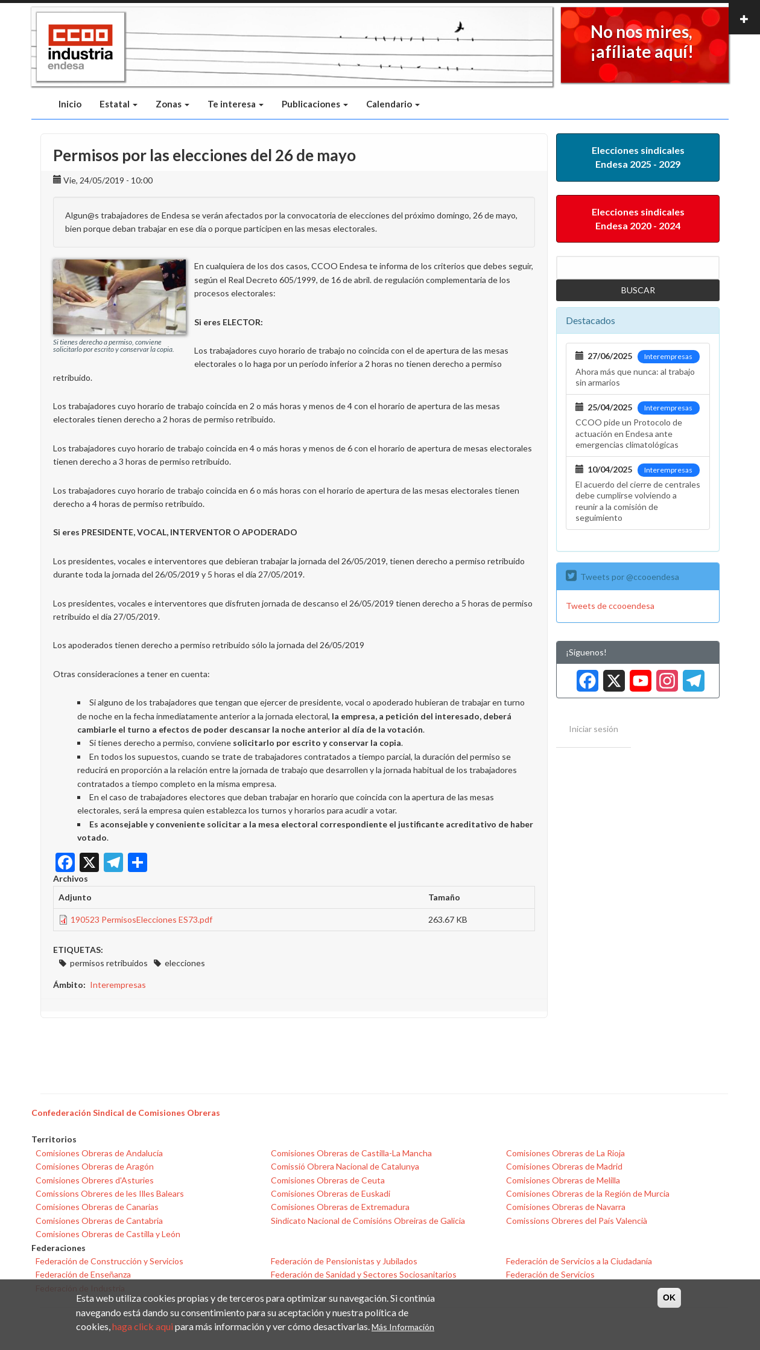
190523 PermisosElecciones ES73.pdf (141, 919)
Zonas (172, 103)
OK (669, 1297)
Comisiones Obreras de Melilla (563, 1180)
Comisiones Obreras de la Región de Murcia (588, 1193)
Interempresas (118, 984)
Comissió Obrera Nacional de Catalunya (345, 1166)
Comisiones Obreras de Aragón (95, 1166)
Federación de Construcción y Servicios (109, 1261)
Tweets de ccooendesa (610, 605)
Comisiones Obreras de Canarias (97, 1207)
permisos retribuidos (109, 963)
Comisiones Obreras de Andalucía (99, 1153)
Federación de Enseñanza (83, 1274)
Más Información (403, 1327)
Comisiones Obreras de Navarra (565, 1207)
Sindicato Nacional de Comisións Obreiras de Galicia (368, 1220)
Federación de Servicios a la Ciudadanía (579, 1261)
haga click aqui (142, 1326)
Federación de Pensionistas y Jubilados (344, 1261)
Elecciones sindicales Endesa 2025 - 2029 (638, 157)
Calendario (393, 103)
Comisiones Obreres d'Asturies (95, 1180)
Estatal (119, 103)
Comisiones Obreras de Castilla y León (108, 1234)
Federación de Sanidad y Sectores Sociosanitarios (364, 1274)
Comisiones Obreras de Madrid (564, 1166)
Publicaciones (315, 103)
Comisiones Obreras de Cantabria (99, 1220)
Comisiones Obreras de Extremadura (340, 1207)
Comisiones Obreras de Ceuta (328, 1180)
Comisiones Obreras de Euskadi (330, 1193)
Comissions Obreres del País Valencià (576, 1220)
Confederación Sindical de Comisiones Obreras (125, 1112)
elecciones (185, 963)
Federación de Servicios (550, 1274)
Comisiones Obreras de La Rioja (565, 1153)
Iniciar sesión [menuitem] (593, 729)
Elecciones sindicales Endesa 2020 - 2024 (638, 218)
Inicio (70, 103)
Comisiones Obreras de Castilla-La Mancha (351, 1153)
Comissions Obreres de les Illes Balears (110, 1193)
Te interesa (235, 103)
